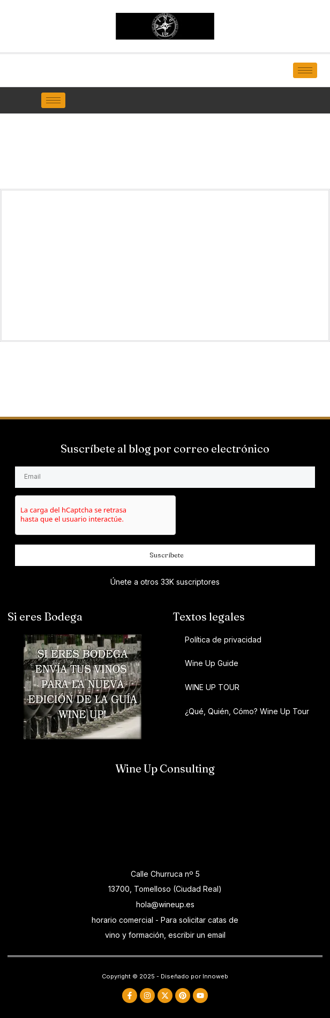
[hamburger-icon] (305, 70)
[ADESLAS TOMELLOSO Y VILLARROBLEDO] (165, 822)
